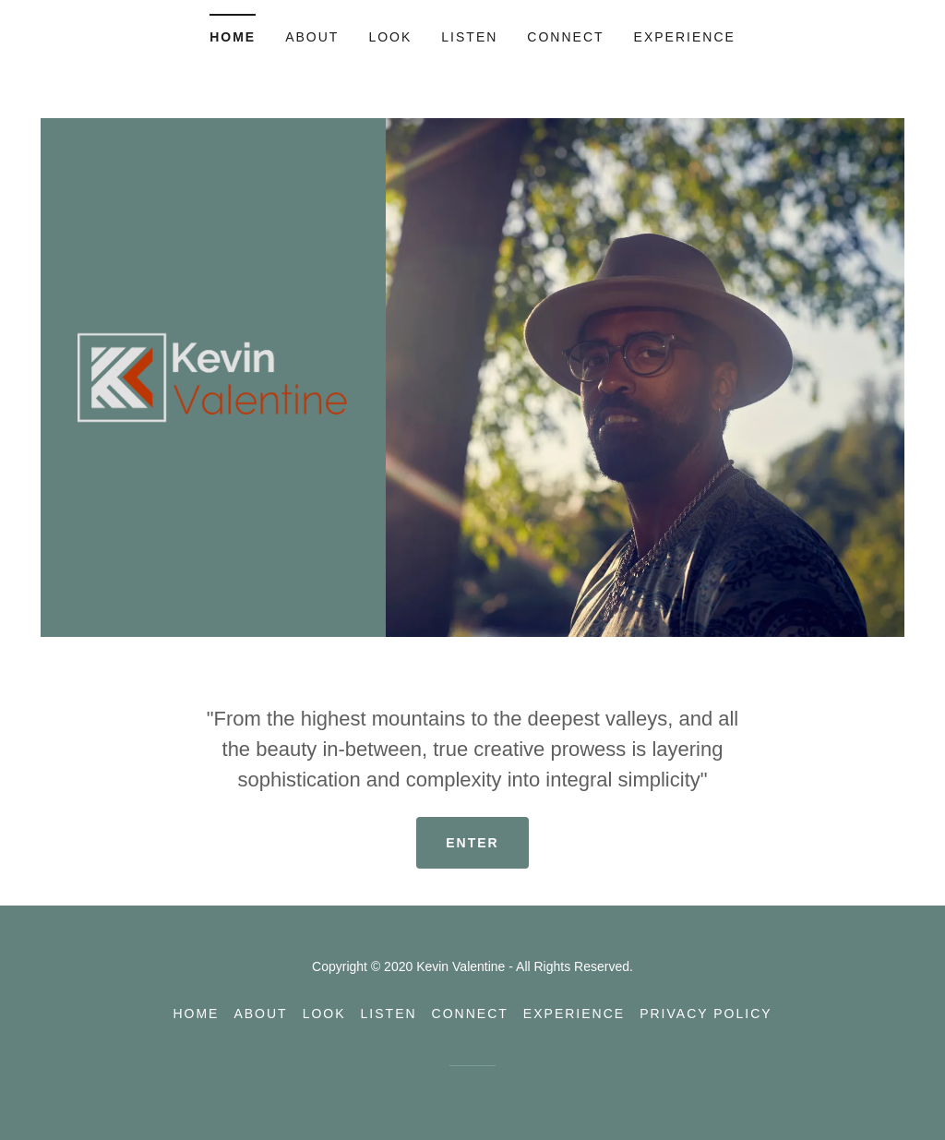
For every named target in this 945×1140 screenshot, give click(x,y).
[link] (213, 376)
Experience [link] (685, 37)
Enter (472, 842)
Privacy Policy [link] (706, 1013)
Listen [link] (469, 37)
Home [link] (232, 37)
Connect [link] (565, 37)
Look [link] (390, 37)
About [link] (312, 37)
